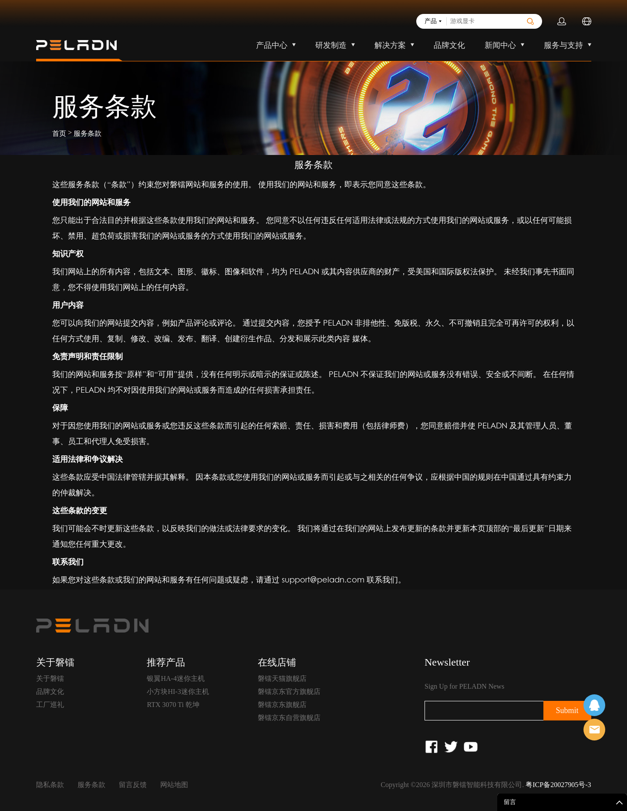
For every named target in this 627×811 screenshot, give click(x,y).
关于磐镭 (50, 678)
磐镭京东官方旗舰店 (289, 691)
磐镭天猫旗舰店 (282, 678)
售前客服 (594, 729)
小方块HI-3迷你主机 (178, 691)
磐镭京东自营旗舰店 (289, 717)
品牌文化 (449, 45)
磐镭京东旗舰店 (282, 704)
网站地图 (174, 784)
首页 (59, 133)
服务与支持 (563, 45)
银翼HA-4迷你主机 (175, 678)
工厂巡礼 (50, 704)
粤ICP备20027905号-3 (558, 784)
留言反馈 (133, 784)
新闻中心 (500, 45)
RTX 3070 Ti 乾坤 (173, 704)
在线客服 (594, 705)
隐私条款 (50, 784)
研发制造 (331, 45)
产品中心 (271, 45)
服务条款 (87, 133)
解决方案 (390, 45)
